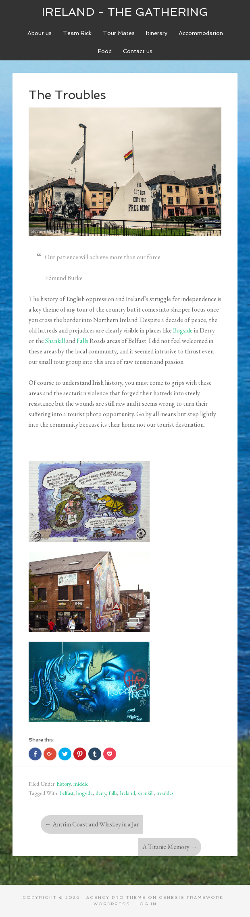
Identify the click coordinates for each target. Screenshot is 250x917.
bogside (84, 793)
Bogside (183, 330)
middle (80, 783)
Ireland (127, 793)
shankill (146, 793)
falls (113, 793)
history (64, 783)
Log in (146, 904)
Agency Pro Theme (116, 897)
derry (101, 793)
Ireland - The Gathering (125, 12)
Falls (82, 341)
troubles (164, 793)
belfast (66, 793)
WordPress (112, 904)
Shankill (55, 341)
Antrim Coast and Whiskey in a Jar (92, 824)
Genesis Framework (191, 897)
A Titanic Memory (169, 847)
